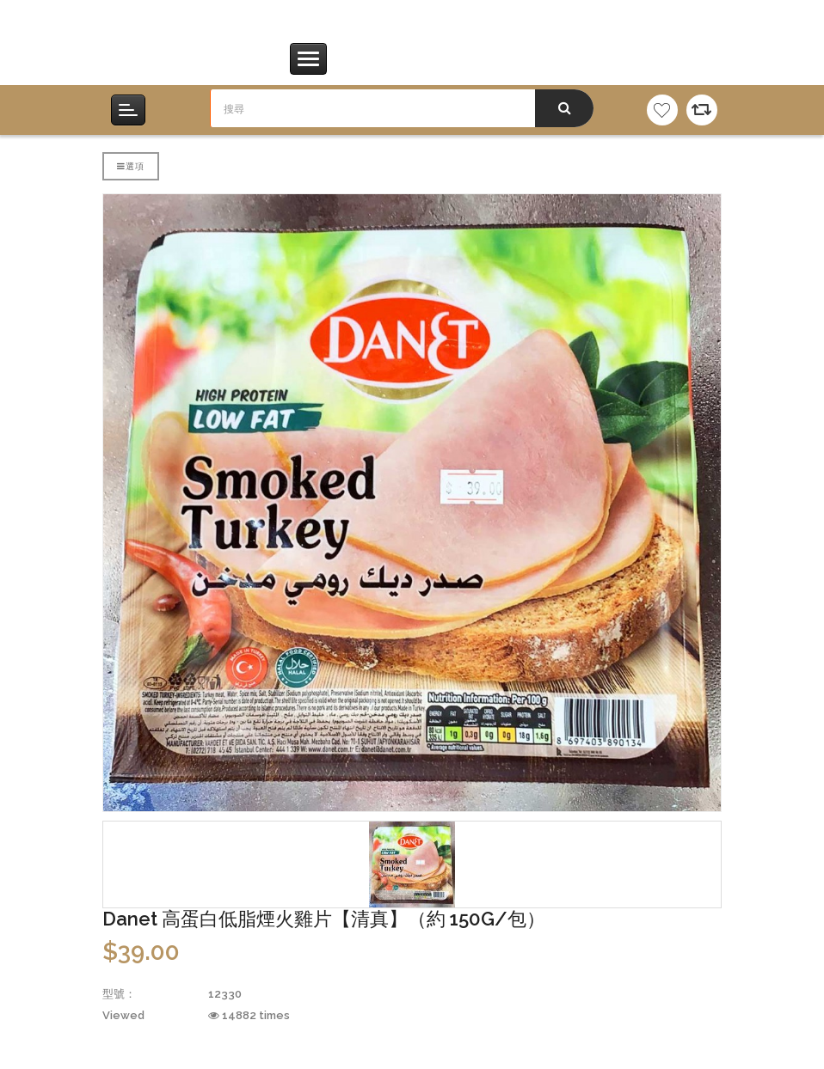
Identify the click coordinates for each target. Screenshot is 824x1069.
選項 (131, 166)
